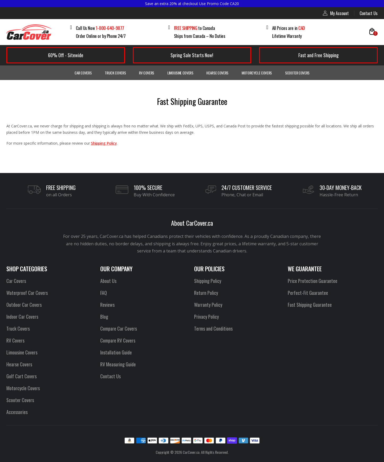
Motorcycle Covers (257, 72)
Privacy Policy (206, 316)
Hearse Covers (217, 72)
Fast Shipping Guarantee (310, 304)
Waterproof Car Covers (27, 292)
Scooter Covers (297, 72)
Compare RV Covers (117, 340)
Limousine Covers (180, 72)
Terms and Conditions (213, 328)
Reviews (107, 304)
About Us (108, 280)
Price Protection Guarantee (312, 280)
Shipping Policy (104, 143)
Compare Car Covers (118, 328)
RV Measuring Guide (118, 364)
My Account (336, 13)
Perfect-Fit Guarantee (308, 292)
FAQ (103, 292)
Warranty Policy (208, 304)
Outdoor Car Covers (24, 304)
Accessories (17, 411)
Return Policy (206, 292)
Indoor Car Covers (22, 316)
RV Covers (146, 72)
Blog (104, 316)
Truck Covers (115, 72)
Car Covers (83, 72)
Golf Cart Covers (21, 376)
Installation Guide (116, 352)
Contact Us (369, 13)
